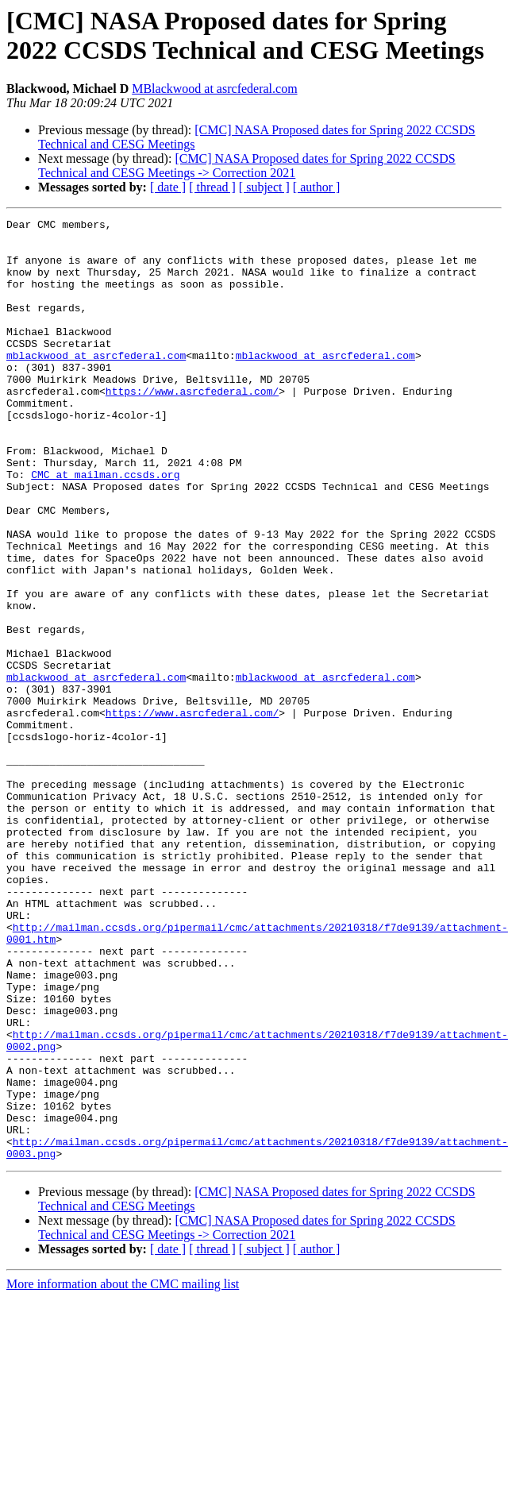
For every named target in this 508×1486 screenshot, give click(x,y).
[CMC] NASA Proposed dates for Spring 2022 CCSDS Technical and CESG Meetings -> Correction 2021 (247, 165)
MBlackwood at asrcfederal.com (214, 88)
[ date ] (168, 187)
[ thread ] (212, 187)
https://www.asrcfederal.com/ (192, 426)
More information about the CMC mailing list (122, 1472)
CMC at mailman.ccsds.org (105, 526)
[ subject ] (264, 187)
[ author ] (317, 187)
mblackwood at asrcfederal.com (96, 383)
